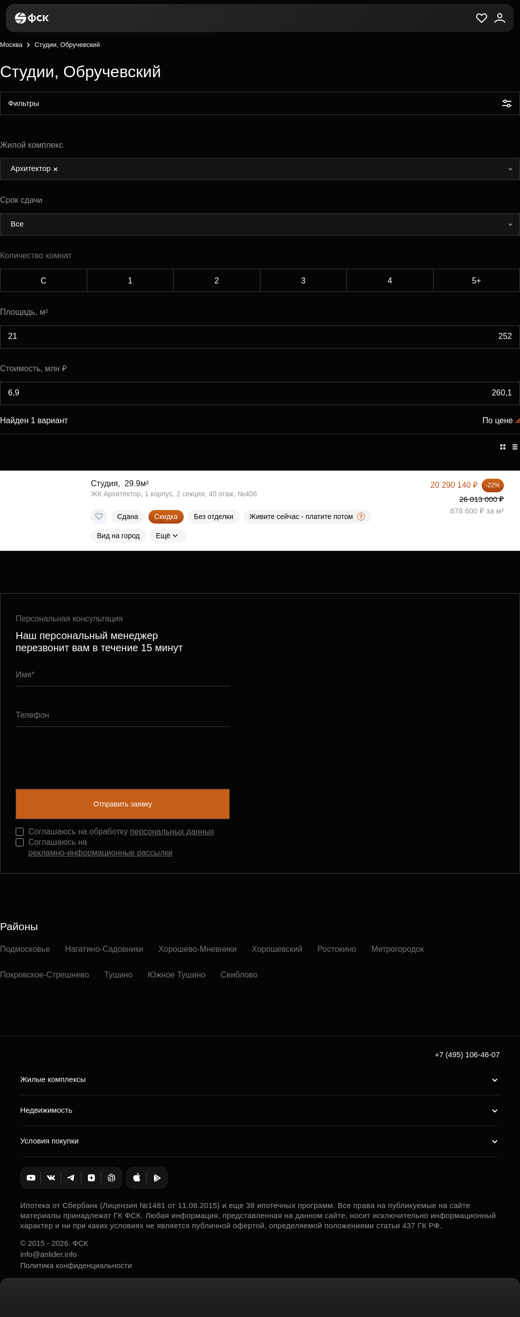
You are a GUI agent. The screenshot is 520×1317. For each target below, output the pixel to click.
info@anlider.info (48, 1254)
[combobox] (260, 169)
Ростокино (337, 949)
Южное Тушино (176, 974)
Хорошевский (277, 949)
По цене (498, 420)
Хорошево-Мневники (198, 949)
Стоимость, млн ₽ (33, 368)
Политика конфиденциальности (76, 1265)
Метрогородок (397, 949)
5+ (476, 280)
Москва (11, 44)
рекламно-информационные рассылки (100, 852)
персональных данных (172, 831)
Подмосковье (25, 949)
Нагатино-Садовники (104, 949)
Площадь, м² (24, 312)
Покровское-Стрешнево (44, 974)
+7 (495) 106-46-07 (467, 1054)
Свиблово (239, 974)
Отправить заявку (122, 804)
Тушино (118, 974)
